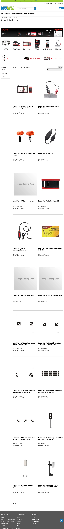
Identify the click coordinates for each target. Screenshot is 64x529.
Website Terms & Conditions (8, 521)
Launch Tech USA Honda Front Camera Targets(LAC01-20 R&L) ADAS (24, 391)
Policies (34, 523)
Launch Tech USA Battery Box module (48, 201)
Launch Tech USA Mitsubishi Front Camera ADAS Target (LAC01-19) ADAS (50, 344)
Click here (38, 1)
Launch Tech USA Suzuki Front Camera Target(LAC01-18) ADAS (24, 344)
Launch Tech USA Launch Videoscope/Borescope (20, 249)
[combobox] (22, 8)
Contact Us (60, 3)
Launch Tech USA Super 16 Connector (23, 201)
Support (55, 3)
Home (2, 17)
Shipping (19, 521)
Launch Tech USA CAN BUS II (46, 153)
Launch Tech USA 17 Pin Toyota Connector (50, 296)
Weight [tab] (3, 77)
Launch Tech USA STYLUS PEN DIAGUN (24, 296)
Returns (18, 523)
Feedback (19, 517)
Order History (35, 521)
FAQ (18, 526)
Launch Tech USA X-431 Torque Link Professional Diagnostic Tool (23, 107)
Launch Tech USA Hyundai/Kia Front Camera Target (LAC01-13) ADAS (48, 486)
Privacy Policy (4, 523)
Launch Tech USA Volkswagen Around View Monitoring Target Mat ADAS (50, 438)
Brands (6, 17)
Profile (33, 517)
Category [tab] (4, 73)
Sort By (44, 69)
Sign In (61, 8)
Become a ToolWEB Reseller (8, 519)
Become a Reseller (48, 3)
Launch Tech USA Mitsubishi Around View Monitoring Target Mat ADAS (50, 391)
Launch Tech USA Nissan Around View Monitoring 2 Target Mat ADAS (23, 438)
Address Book (35, 519)
